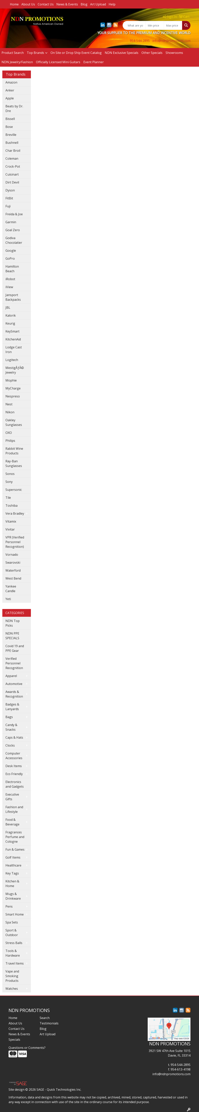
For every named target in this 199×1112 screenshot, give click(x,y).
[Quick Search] (134, 25)
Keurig (10, 323)
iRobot (10, 279)
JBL (7, 307)
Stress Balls (13, 943)
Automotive (13, 684)
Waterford (13, 570)
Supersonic (13, 490)
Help (112, 4)
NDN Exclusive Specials (121, 53)
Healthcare (13, 865)
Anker (9, 90)
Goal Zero (12, 230)
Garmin (10, 222)
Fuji (7, 206)
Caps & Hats (14, 737)
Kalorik (10, 315)
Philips (10, 440)
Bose (9, 127)
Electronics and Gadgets (14, 784)
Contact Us (46, 4)
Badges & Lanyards (12, 706)
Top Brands (35, 53)
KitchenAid (13, 339)
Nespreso (12, 396)
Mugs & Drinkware (13, 896)
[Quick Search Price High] (173, 25)
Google (10, 250)
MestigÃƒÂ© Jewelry (14, 370)
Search (45, 1018)
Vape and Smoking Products (12, 976)
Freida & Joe (14, 214)
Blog (84, 4)
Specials (14, 1039)
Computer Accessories (13, 755)
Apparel (11, 676)
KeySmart (12, 331)
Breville (10, 135)
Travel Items (14, 963)
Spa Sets (11, 922)
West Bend (13, 578)
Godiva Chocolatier (13, 240)
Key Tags (12, 873)
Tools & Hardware (12, 953)
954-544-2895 (140, 41)
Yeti (8, 599)
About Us (28, 4)
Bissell (10, 119)
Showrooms (174, 53)
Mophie (11, 380)
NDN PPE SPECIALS (12, 635)
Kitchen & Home (12, 883)
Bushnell (11, 142)
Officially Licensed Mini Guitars (58, 62)
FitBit (9, 198)
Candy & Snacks (11, 727)
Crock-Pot (12, 166)
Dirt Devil (12, 182)
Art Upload (98, 4)
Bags (9, 717)
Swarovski (12, 562)
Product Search (13, 53)
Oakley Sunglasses (13, 422)
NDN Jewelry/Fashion (17, 62)
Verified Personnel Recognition (14, 663)
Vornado (11, 554)
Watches (11, 988)
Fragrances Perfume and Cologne (14, 837)
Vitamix (10, 521)
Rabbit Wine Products (14, 450)
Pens (9, 906)
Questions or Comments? (27, 1048)
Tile (8, 497)
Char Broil (12, 150)
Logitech (11, 360)
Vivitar (10, 529)
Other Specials (151, 53)
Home (14, 4)
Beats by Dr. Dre (14, 108)
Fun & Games (14, 849)
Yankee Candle (10, 588)
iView (9, 287)
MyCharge (13, 388)
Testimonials (49, 1023)
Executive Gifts (12, 796)
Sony (9, 482)
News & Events (67, 4)
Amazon (11, 82)
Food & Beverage (12, 821)
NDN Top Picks (12, 623)
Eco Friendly (14, 774)
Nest (8, 404)
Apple (9, 98)
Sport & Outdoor (11, 932)
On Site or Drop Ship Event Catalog (76, 53)
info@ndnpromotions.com (171, 41)
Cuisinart (12, 174)
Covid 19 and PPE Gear (14, 648)
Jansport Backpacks (13, 297)
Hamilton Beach (12, 268)
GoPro (10, 258)
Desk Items (13, 766)
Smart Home (14, 914)
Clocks (10, 745)
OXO (8, 433)
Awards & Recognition (14, 694)
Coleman (11, 158)
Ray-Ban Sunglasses (13, 463)
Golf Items (12, 857)
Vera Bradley (14, 513)
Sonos (10, 474)
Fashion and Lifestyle (14, 809)
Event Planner (93, 62)
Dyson (10, 190)
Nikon (9, 412)
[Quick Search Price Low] (155, 25)
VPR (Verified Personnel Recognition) (14, 542)
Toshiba (11, 505)
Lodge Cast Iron (13, 349)
